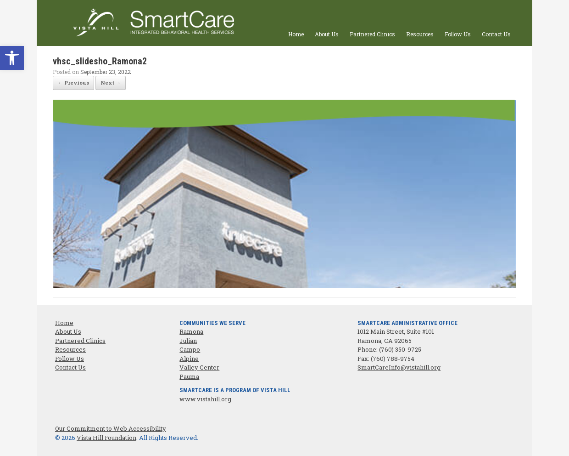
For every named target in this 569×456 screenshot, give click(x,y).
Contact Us (496, 34)
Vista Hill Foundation (106, 437)
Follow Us (458, 34)
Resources (420, 34)
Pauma (189, 376)
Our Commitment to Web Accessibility (110, 428)
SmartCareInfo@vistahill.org (399, 367)
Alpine (189, 358)
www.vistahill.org (205, 399)
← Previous (73, 82)
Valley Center (199, 367)
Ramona (191, 331)
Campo (189, 349)
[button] (12, 58)
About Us (327, 34)
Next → (110, 82)
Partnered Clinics (372, 34)
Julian (188, 340)
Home (296, 34)
